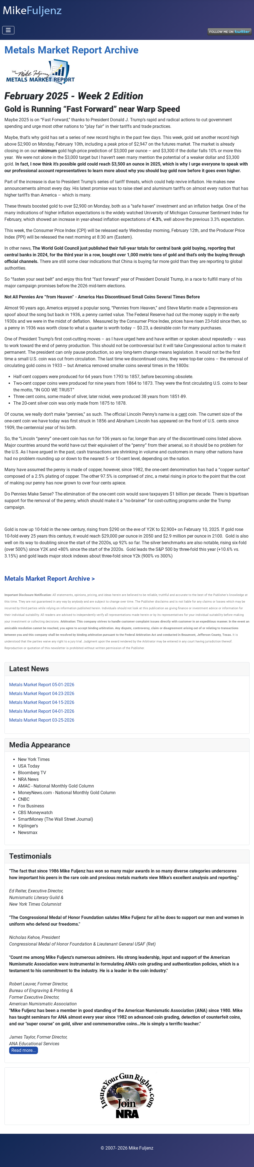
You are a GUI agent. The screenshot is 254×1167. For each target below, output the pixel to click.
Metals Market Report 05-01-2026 (41, 684)
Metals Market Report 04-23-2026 (41, 693)
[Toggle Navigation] (8, 30)
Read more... (23, 1050)
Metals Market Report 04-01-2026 (41, 711)
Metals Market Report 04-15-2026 (41, 702)
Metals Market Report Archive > (49, 578)
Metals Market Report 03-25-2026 (41, 720)
